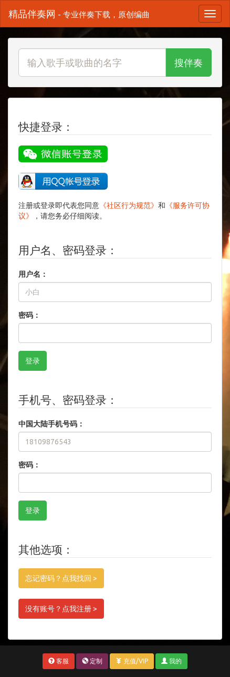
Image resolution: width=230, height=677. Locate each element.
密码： (29, 315)
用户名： (33, 274)
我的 (171, 661)
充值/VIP (132, 661)
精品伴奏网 (79, 13)
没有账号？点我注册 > (61, 609)
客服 (58, 661)
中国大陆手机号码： (51, 424)
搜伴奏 (188, 62)
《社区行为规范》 (128, 205)
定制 (92, 661)
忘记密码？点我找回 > (61, 578)
